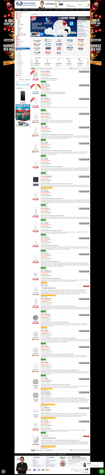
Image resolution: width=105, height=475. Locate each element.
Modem (18, 22)
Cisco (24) (19, 58)
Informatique (33, 9)
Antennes (19, 30)
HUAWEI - (45, 113)
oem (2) (19, 66)
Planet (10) (20, 69)
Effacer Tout (27, 79)
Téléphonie (25, 9)
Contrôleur (19, 29)
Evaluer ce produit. (44, 83)
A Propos (47, 459)
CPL (18, 25)
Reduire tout (22, 79)
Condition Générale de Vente (51, 460)
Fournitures (84, 9)
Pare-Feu (19, 23)
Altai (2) (19, 52)
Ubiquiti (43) (20, 73)
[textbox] (71, 5)
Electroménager (64, 9)
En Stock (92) (20, 77)
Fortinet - (45, 285)
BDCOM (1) (20, 55)
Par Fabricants (48, 461)
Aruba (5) (19, 53)
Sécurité (56, 9)
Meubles (71, 9)
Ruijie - (45, 71)
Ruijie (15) (19, 70)
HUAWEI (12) (20, 63)
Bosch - (44, 421)
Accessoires (19, 32)
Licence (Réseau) (20, 24)
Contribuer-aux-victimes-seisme (50, 467)
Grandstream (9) (21, 62)
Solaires (77, 9)
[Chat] (3, 471)
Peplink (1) (20, 67)
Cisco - (44, 378)
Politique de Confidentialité (50, 465)
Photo (46, 9)
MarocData (85, 472)
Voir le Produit (35, 78)
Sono (51, 9)
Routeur (18, 21)
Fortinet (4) (20, 60)
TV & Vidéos (18, 9)
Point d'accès (19, 28)
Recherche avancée (71, 6)
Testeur (18, 31)
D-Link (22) (20, 59)
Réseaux (39, 9)
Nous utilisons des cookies (50, 464)
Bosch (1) (19, 56)
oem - (46, 176)
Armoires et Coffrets (22, 35)
